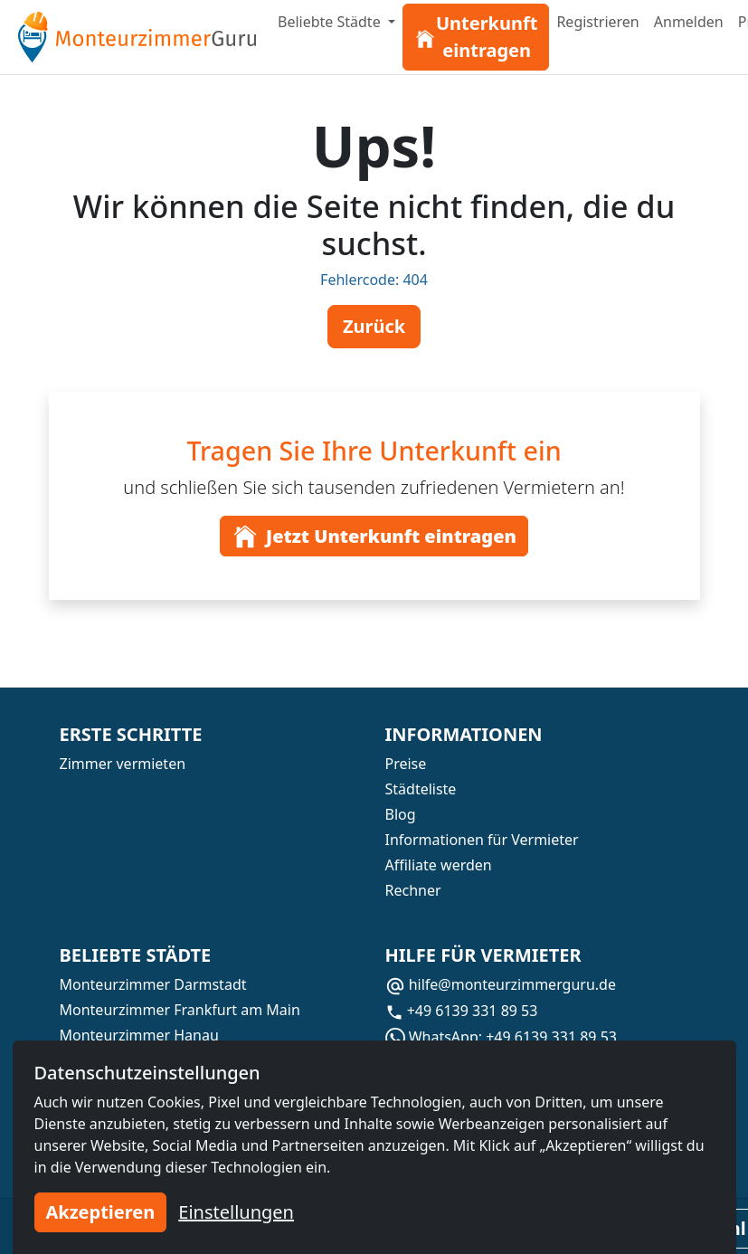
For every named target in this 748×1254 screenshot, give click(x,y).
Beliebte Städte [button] (331, 22)
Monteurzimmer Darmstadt (153, 984)
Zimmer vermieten (123, 764)
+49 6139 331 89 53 (461, 1011)
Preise (406, 764)
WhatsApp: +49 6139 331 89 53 (501, 1037)
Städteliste (421, 789)
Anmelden (689, 22)
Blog (400, 814)
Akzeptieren (101, 1212)
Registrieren (597, 22)
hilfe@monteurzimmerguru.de (500, 984)
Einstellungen (236, 1212)
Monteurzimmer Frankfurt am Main (180, 1010)
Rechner (413, 890)
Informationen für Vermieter (482, 840)
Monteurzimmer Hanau (139, 1035)
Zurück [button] (374, 326)
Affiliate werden (438, 865)
